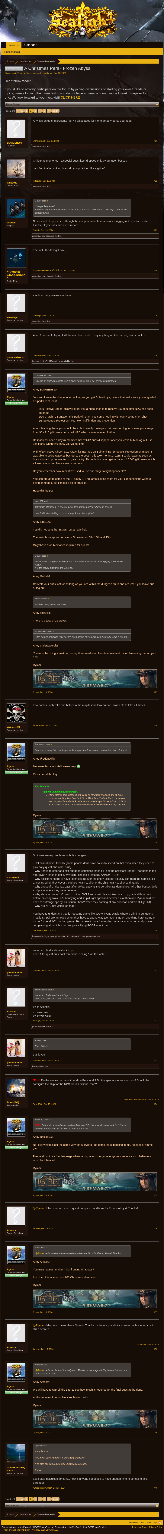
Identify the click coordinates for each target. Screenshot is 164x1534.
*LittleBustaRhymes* (16, 1469)
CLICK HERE (70, 97)
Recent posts (12, 51)
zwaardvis (36, 146)
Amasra (11, 1230)
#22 (155, 181)
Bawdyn (11, 1011)
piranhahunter (15, 972)
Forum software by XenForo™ (81, 1527)
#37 (155, 1312)
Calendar (30, 45)
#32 (155, 1020)
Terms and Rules (139, 1527)
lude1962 (12, 182)
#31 (155, 970)
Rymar (50, 73)
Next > (55, 111)
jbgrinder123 (38, 361)
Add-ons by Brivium (31, 1530)
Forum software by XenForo (28, 1527)
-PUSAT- (49, 361)
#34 (155, 1104)
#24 (155, 270)
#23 (155, 230)
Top (155, 1523)
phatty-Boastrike (57, 936)
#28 (155, 725)
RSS (160, 1522)
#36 (155, 1228)
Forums (13, 45)
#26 (155, 355)
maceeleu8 (13, 877)
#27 (155, 692)
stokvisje (50, 236)
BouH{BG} (13, 1102)
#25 (155, 315)
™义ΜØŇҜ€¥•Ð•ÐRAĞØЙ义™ (16, 275)
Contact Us (133, 1523)
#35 (155, 1195)
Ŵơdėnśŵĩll (14, 727)
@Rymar (38, 1208)
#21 (155, 141)
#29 (155, 842)
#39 (155, 1432)
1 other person (86, 936)
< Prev (20, 111)
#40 (155, 1488)
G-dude (11, 222)
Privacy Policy (155, 1527)
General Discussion (27, 73)
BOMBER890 (14, 142)
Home (148, 1523)
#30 (155, 930)
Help (142, 1523)
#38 (155, 1349)
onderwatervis (15, 357)
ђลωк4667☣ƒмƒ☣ (40, 936)
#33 (155, 1060)
